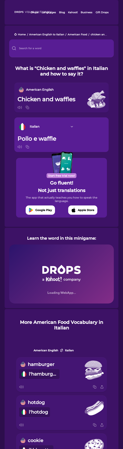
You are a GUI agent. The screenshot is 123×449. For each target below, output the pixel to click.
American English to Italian (46, 34)
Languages (49, 12)
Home (22, 34)
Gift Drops (102, 12)
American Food (77, 34)
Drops (34, 12)
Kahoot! (73, 12)
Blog (62, 12)
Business (86, 12)
